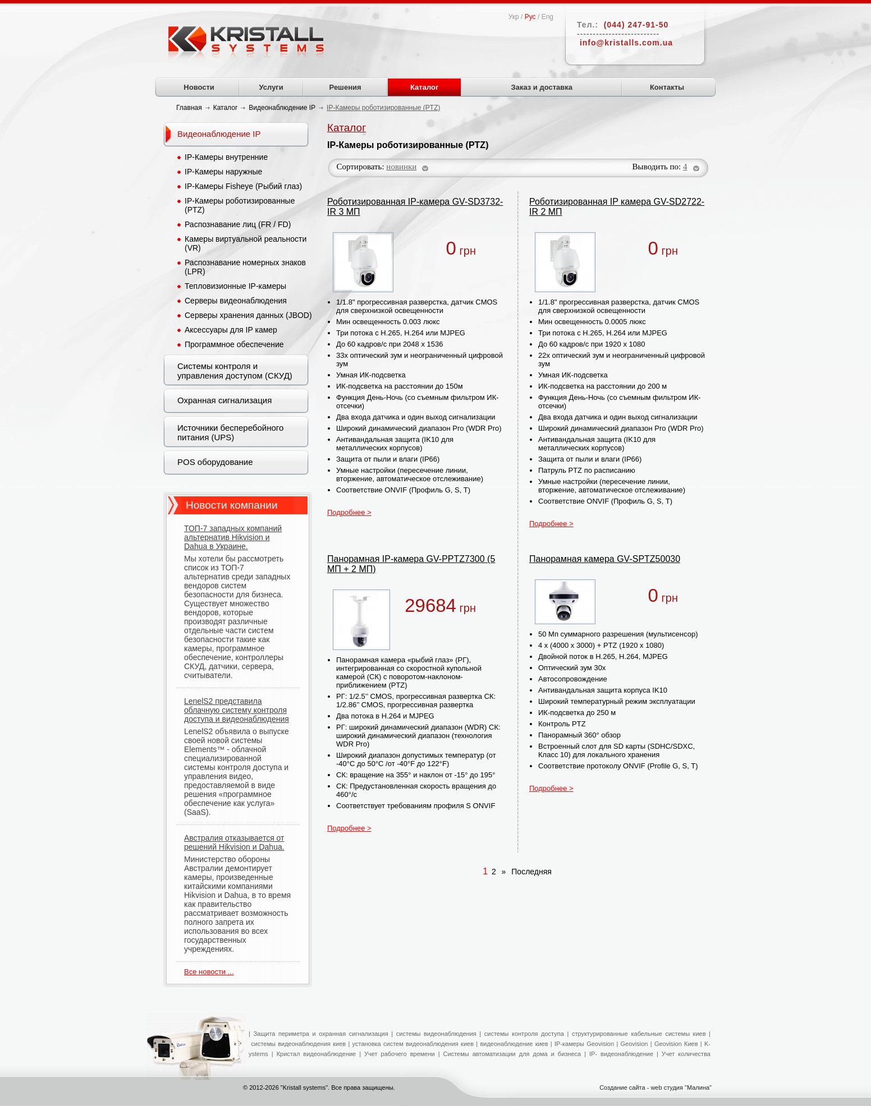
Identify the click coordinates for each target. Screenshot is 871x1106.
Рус (530, 17)
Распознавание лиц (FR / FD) (238, 224)
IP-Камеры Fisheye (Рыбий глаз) (243, 186)
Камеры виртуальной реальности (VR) (245, 243)
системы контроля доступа (524, 1033)
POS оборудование (215, 462)
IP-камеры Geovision (584, 1043)
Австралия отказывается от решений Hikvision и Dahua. (234, 842)
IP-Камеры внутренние (226, 157)
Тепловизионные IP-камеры (235, 286)
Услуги (271, 87)
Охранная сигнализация (224, 400)
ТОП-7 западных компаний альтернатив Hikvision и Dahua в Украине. (233, 537)
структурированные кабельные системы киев (639, 1033)
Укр (513, 17)
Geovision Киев (676, 1043)
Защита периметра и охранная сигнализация (320, 1033)
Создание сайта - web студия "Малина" (655, 1087)
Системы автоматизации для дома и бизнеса (512, 1053)
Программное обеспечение (234, 344)
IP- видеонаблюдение (621, 1053)
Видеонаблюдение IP (218, 134)
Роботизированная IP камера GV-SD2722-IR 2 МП (616, 206)
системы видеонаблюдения (436, 1033)
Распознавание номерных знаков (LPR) (245, 267)
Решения (345, 87)
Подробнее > (349, 512)
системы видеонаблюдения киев (298, 1043)
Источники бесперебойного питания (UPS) (230, 432)
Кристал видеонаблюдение (314, 1053)
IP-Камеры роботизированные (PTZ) (240, 205)
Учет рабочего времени (399, 1053)
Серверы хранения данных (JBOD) (248, 315)
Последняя (530, 871)
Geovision (633, 1043)
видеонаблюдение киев (514, 1043)
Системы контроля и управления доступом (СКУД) (234, 370)
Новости (199, 87)
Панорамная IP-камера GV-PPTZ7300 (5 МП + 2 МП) (411, 564)
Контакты (667, 87)
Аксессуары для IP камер (231, 329)
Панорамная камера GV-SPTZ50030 (604, 559)
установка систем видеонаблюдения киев (413, 1043)
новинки (401, 166)
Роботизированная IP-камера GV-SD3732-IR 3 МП (415, 206)
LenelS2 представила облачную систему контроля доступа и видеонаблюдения (236, 710)
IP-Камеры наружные (223, 171)
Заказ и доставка (542, 87)
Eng (547, 17)
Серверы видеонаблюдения (236, 300)
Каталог (424, 87)
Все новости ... (209, 971)
